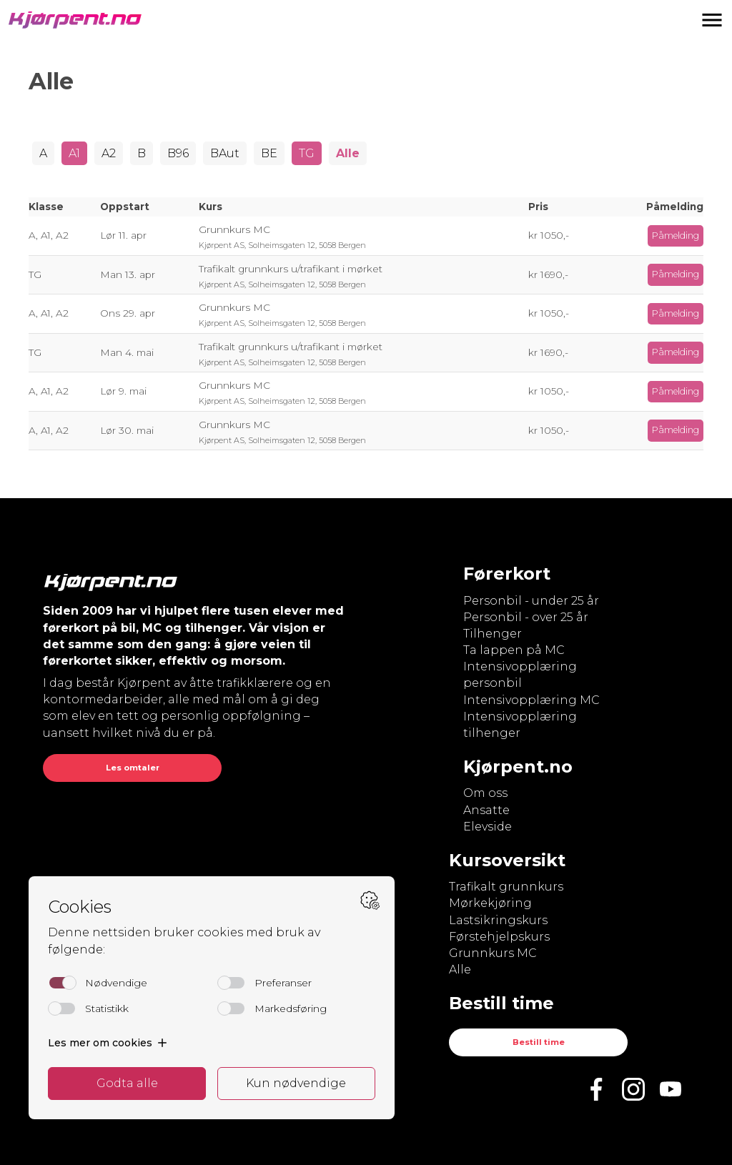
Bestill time (539, 1042)
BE (269, 153)
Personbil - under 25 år (531, 601)
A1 (74, 153)
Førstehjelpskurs (499, 936)
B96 (178, 153)
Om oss (485, 793)
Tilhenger (492, 633)
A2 (109, 153)
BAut (224, 153)
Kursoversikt (507, 860)
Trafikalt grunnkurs (506, 886)
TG (307, 153)
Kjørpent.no (518, 766)
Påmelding (675, 235)
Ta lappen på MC (514, 650)
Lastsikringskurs (498, 920)
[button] (712, 20)
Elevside (487, 826)
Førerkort (506, 573)
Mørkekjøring (490, 903)
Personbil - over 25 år (525, 617)
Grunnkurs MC (493, 953)
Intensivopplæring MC (531, 700)
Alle (348, 153)
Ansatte (486, 810)
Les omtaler (132, 768)
